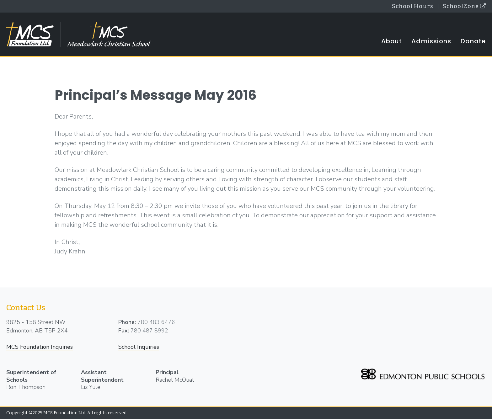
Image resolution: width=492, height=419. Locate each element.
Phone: (127, 322)
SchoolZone (464, 6)
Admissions (431, 41)
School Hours (412, 6)
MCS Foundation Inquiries (39, 347)
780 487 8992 (149, 330)
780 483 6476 (156, 322)
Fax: (123, 330)
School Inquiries (138, 347)
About (391, 41)
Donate (473, 41)
